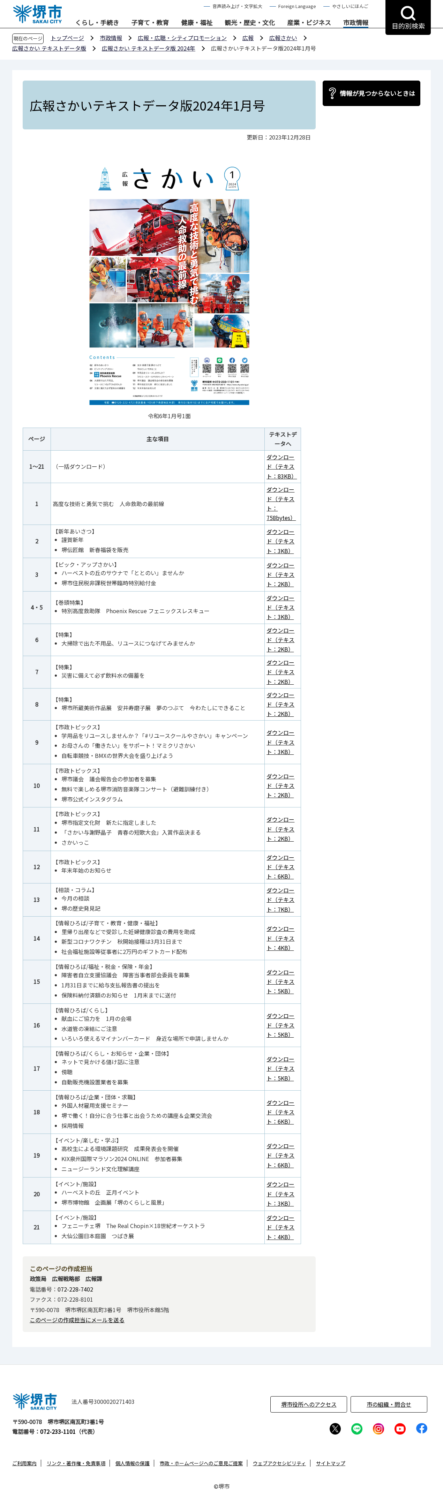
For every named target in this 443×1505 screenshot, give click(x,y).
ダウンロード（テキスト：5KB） (280, 981)
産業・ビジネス (309, 22)
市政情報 (355, 22)
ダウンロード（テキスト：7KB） (280, 899)
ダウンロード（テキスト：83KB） (281, 466)
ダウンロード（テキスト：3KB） (280, 541)
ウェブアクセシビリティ (279, 1463)
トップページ (67, 37)
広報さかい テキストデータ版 (49, 48)
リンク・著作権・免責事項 (76, 1463)
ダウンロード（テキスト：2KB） (280, 574)
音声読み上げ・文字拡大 (237, 6)
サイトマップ (330, 1463)
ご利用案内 (24, 1463)
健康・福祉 (196, 22)
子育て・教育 (150, 22)
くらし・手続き (97, 22)
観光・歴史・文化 (250, 22)
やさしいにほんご (350, 6)
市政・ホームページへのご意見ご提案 (201, 1463)
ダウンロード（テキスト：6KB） (280, 866)
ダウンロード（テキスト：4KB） (280, 937)
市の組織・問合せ (389, 1404)
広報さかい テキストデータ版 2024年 (148, 48)
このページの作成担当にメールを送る (77, 1320)
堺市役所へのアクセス (309, 1404)
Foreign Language (297, 6)
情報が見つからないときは (377, 93)
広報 (248, 37)
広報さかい (283, 37)
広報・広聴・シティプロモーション (182, 37)
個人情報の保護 (132, 1463)
